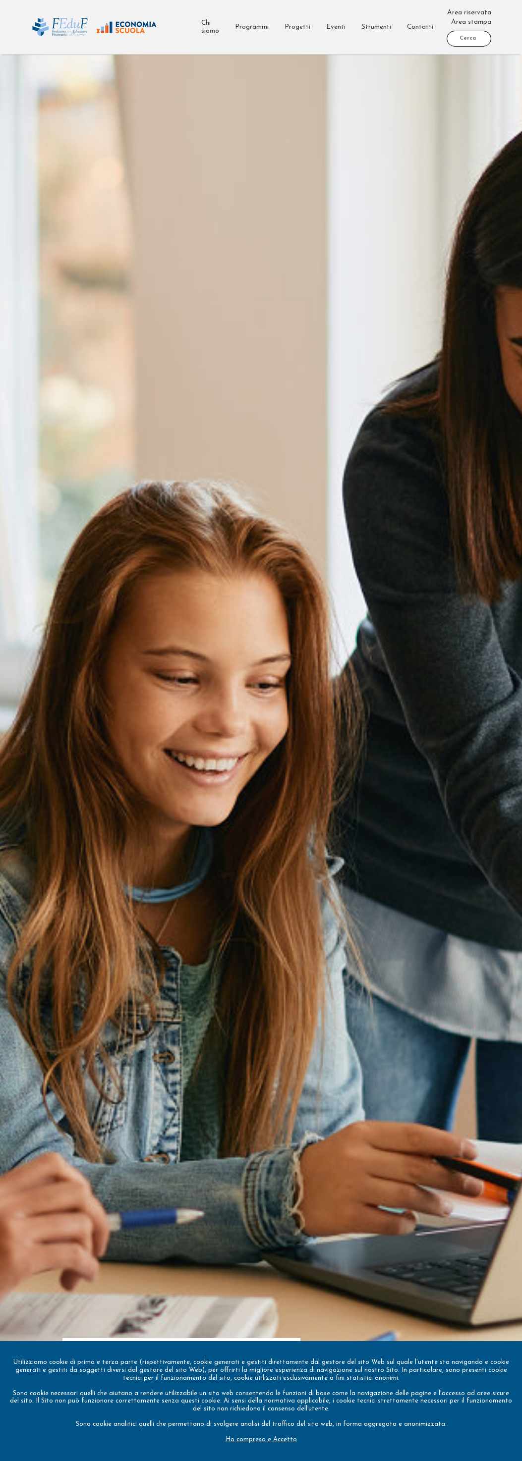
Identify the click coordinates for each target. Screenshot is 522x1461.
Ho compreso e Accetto (261, 1439)
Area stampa (471, 22)
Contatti (420, 27)
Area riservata (469, 12)
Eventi (336, 27)
